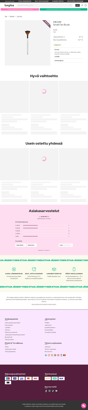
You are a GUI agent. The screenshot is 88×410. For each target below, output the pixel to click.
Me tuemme (48, 351)
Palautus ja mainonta (11, 332)
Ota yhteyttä (9, 325)
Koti (6, 16)
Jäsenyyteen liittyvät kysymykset (15, 335)
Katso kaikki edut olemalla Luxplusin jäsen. (44, 304)
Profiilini (47, 323)
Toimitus (7, 330)
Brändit (12, 16)
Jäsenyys (47, 347)
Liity (77, 5)
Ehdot (7, 347)
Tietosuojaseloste (10, 351)
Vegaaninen (57, 45)
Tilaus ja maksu (9, 339)
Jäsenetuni (48, 325)
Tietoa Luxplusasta (50, 349)
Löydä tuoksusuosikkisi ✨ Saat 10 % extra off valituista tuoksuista (63, 9)
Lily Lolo (19, 16)
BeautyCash (8, 337)
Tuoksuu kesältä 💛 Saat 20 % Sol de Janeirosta (19, 9)
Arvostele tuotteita (50, 332)
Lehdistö (7, 327)
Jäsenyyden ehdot (10, 349)
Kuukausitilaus (49, 330)
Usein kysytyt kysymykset (12, 323)
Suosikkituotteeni (50, 327)
